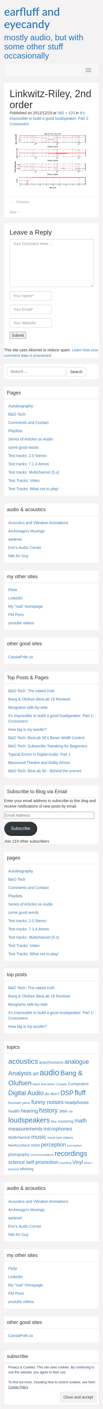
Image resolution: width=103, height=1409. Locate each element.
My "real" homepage (25, 606)
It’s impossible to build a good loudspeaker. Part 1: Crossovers (49, 118)
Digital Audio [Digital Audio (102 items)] (26, 1093)
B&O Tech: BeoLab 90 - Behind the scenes (44, 771)
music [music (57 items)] (38, 1137)
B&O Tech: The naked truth (31, 691)
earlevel (15, 539)
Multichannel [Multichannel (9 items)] (19, 1137)
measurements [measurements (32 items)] (25, 1129)
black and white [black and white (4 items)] (44, 1084)
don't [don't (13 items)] (54, 1093)
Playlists (15, 431)
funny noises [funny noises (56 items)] (47, 1102)
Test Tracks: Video (24, 480)
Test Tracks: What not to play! (33, 489)
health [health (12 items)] (14, 1111)
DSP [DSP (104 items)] (67, 1093)
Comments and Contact (28, 422)
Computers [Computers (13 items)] (78, 1083)
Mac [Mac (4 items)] (54, 1121)
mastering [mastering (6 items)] (66, 1121)
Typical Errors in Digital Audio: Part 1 (39, 754)
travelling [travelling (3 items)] (65, 1162)
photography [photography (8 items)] (18, 1155)
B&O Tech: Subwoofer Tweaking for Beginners (47, 746)
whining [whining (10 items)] (26, 1169)
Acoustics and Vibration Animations (38, 523)
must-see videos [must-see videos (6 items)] (60, 1137)
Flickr (12, 590)
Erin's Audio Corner (24, 547)
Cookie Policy (18, 1387)
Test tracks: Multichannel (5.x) (33, 472)
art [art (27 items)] (35, 1073)
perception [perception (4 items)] (74, 1145)
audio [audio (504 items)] (49, 1072)
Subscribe (20, 828)
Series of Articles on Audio (30, 439)
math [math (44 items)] (80, 1121)
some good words (23, 447)
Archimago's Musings (26, 531)
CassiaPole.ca (20, 657)
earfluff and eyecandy (32, 18)
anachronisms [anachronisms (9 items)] (51, 1062)
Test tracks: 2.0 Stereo (27, 455)
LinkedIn (15, 598)
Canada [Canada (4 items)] (61, 1084)
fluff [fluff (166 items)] (80, 1093)
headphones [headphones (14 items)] (77, 1102)
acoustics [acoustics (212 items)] (23, 1061)
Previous (19, 202)
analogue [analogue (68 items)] (77, 1061)
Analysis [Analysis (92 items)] (20, 1073)
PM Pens (16, 614)
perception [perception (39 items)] (53, 1145)
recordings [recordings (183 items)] (71, 1153)
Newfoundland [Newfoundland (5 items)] (19, 1145)
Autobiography (20, 406)
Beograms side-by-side (28, 707)
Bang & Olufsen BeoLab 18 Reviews (39, 699)
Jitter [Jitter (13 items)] (63, 1111)
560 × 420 (66, 113)
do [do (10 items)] (47, 1094)
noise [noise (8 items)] (35, 1145)
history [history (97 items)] (48, 1110)
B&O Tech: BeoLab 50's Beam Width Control (46, 738)
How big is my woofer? (27, 729)
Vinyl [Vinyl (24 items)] (78, 1162)
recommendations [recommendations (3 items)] (42, 1154)
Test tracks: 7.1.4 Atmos (28, 464)
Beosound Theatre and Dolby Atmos (39, 762)
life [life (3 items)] (71, 1111)
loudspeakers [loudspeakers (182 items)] (29, 1120)
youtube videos (21, 623)
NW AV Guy (18, 556)
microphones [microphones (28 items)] (57, 1129)
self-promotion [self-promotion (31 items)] (42, 1162)
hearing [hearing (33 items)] (29, 1111)
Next (15, 212)
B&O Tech (17, 414)
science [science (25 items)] (16, 1162)
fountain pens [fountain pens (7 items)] (19, 1103)
